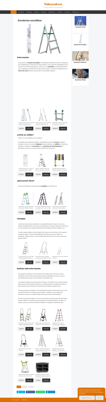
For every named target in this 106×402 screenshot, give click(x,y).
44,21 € (21, 354)
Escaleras (21, 12)
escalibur (31, 386)
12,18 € (38, 380)
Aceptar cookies (87, 397)
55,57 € (55, 262)
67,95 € (38, 328)
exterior (36, 12)
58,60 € (21, 328)
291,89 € (38, 354)
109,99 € (55, 174)
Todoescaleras (53, 4)
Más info (29, 128)
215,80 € (38, 212)
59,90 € (38, 262)
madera (29, 12)
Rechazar (99, 397)
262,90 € (55, 212)
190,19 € (38, 174)
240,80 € (38, 128)
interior (59, 12)
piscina (43, 12)
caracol (67, 12)
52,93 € (21, 380)
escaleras (25, 386)
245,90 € (55, 128)
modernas (75, 12)
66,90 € (21, 262)
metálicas (51, 12)
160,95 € (21, 128)
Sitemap (24, 400)
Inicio (13, 12)
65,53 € (55, 354)
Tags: (19, 386)
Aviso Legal (15, 400)
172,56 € (55, 328)
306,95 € (21, 212)
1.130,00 (21, 174)
